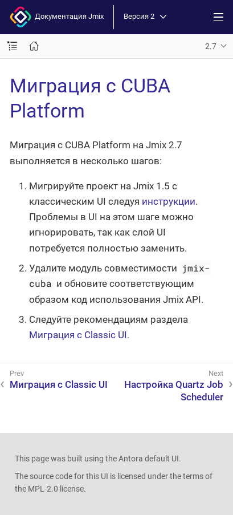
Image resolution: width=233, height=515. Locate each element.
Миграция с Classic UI (78, 334)
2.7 (210, 46)
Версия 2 (145, 17)
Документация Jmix (57, 17)
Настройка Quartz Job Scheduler (173, 391)
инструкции (168, 201)
